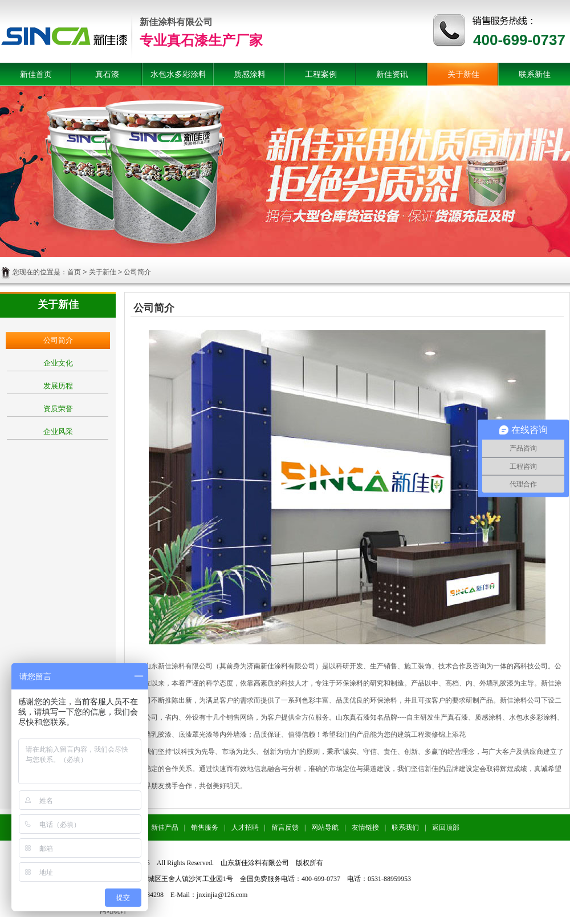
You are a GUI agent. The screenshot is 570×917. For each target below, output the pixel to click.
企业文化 (58, 363)
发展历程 (58, 386)
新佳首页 (36, 74)
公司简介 (58, 340)
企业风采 (58, 431)
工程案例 (321, 74)
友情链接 (365, 827)
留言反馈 (285, 827)
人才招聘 (245, 827)
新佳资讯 (392, 74)
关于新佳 (463, 74)
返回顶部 (445, 827)
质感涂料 (250, 74)
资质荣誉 (58, 408)
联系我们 (405, 827)
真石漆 (107, 74)
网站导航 (325, 827)
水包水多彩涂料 (178, 74)
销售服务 (204, 827)
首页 (74, 272)
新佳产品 (164, 827)
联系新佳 (535, 74)
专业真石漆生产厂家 (201, 40)
